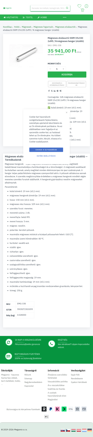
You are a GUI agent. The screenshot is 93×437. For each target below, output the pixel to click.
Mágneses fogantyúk (43, 27)
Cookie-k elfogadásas (46, 150)
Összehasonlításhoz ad (76, 84)
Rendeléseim (77, 378)
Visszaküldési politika (58, 381)
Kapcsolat (29, 386)
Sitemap (28, 378)
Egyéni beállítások (46, 156)
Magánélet (53, 399)
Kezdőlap (7, 27)
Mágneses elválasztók (65, 27)
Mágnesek (26, 27)
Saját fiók (75, 374)
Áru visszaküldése (56, 385)
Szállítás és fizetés (56, 389)
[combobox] (50, 8)
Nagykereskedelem (33, 382)
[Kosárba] (67, 74)
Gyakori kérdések (79, 382)
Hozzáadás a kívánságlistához (57, 84)
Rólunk (27, 374)
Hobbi (16, 27)
